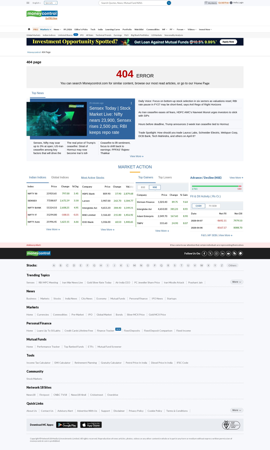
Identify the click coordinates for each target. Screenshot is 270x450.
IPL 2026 (68, 29)
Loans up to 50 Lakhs (49, 330)
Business (32, 298)
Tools (30, 355)
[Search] (135, 3)
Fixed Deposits (132, 330)
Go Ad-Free (223, 3)
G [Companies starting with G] (94, 265)
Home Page (202, 83)
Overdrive (113, 394)
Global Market (104, 314)
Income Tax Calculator (39, 362)
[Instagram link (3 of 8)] (216, 253)
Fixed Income (183, 330)
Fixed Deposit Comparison (158, 330)
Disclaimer (119, 410)
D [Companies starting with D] (74, 265)
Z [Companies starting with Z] (222, 265)
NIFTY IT (32, 215)
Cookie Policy (155, 410)
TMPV (140, 223)
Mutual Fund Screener (110, 346)
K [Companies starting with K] (121, 265)
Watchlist (139, 29)
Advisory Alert (66, 410)
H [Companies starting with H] (101, 265)
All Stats (89, 35)
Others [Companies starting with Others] (232, 265)
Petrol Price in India (137, 362)
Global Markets (33, 35)
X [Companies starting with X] (208, 265)
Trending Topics (38, 275)
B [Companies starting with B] (60, 265)
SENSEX (32, 200)
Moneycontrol (34, 52)
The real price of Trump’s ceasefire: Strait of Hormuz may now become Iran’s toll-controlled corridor (81, 149)
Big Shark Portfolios (140, 35)
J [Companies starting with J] (114, 265)
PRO (35, 29)
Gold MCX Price (157, 314)
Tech (92, 29)
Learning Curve (112, 29)
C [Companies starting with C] (67, 265)
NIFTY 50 (32, 193)
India (100, 29)
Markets (45, 29)
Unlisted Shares (68, 35)
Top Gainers (145, 177)
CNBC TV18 (61, 394)
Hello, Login (238, 2)
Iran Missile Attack (174, 282)
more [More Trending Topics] (236, 281)
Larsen (86, 201)
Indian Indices (49, 35)
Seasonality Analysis (173, 35)
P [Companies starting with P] (154, 265)
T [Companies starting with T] (181, 265)
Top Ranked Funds (74, 346)
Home (30, 314)
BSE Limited (89, 215)
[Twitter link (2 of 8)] (210, 253)
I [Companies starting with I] (107, 265)
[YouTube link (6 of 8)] (228, 253)
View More (137, 156)
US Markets (156, 35)
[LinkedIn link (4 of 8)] (222, 253)
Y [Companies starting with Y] (215, 265)
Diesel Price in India (162, 362)
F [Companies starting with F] (87, 265)
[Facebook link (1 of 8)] (204, 253)
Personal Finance (138, 298)
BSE (143, 187)
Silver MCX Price (136, 314)
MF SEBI (212, 235)
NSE (155, 187)
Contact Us (47, 410)
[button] (28, 3)
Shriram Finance (145, 202)
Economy (102, 298)
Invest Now (205, 29)
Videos (192, 29)
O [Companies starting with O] (148, 265)
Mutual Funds (118, 298)
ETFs (91, 346)
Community (35, 371)
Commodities (152, 29)
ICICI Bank (88, 222)
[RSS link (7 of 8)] (234, 255)
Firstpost (45, 394)
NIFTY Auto (34, 222)
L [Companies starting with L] (127, 265)
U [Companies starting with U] (188, 265)
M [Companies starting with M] (134, 265)
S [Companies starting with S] (174, 265)
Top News (38, 93)
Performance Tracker (48, 346)
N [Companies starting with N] (141, 265)
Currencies (43, 314)
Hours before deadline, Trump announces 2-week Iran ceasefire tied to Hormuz (183, 124)
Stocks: (32, 265)
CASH (198, 206)
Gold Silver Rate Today (99, 282)
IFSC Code (183, 362)
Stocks (57, 298)
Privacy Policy (136, 410)
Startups (172, 298)
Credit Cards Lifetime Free (79, 330)
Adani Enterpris (145, 216)
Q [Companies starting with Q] (161, 265)
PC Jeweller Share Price (147, 282)
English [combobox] (37, 3)
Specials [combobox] (50, 3)
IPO (82, 35)
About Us (32, 410)
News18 (31, 394)
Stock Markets (35, 378)
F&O (126, 35)
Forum (181, 29)
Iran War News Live (72, 282)
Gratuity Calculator (111, 362)
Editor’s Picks (81, 29)
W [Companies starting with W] (201, 265)
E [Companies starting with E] (80, 265)
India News (71, 298)
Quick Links (35, 403)
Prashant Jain (195, 282)
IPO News (157, 298)
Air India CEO (123, 282)
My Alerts (211, 3)
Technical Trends (103, 35)
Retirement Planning (86, 362)
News (57, 29)
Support (105, 410)
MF (164, 29)
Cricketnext (97, 394)
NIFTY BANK (34, 207)
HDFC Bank (88, 193)
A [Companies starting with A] (54, 265)
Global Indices (60, 177)
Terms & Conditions (177, 410)
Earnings (118, 35)
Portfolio (127, 29)
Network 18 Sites (39, 387)
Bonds (119, 314)
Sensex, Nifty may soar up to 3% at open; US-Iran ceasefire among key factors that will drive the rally (48, 149)
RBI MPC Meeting (49, 282)
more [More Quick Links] (236, 410)
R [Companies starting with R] (168, 265)
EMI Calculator (63, 362)
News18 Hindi (79, 394)
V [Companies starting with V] (195, 265)
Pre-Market (77, 314)
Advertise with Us (87, 410)
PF (172, 29)
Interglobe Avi (89, 208)
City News (87, 298)
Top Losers (165, 177)
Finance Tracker (109, 330)
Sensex (31, 282)
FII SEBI (213, 206)
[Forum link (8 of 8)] (240, 255)
